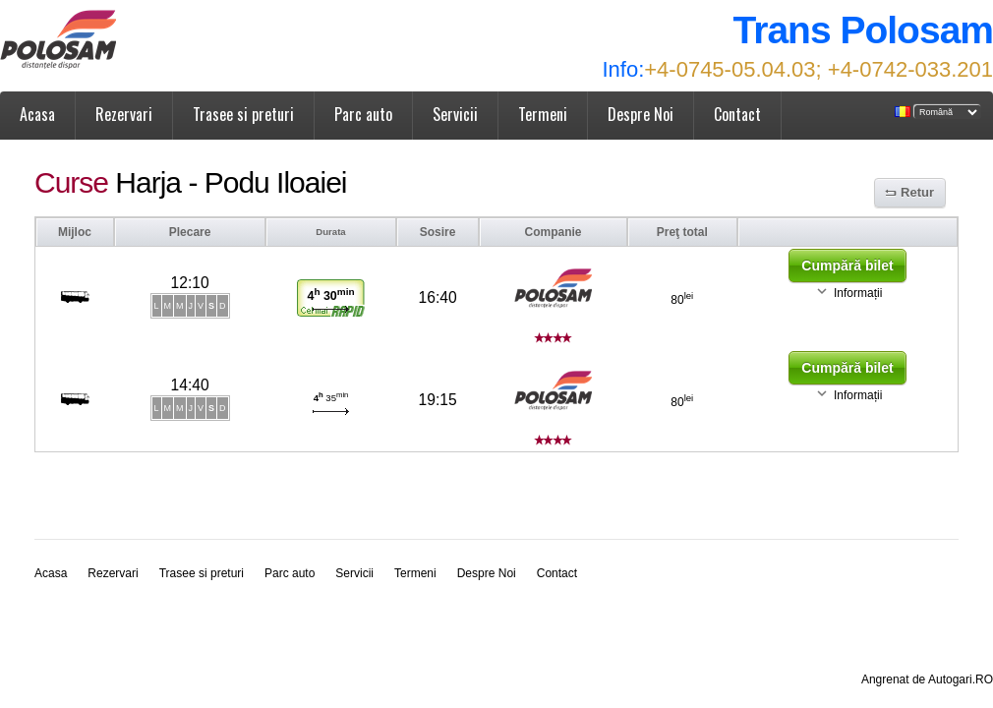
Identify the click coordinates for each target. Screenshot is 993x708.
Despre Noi (640, 114)
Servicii (455, 114)
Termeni (542, 114)
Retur (917, 192)
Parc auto (363, 114)
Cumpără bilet (847, 265)
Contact (737, 114)
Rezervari (123, 114)
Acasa (37, 114)
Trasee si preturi (243, 114)
